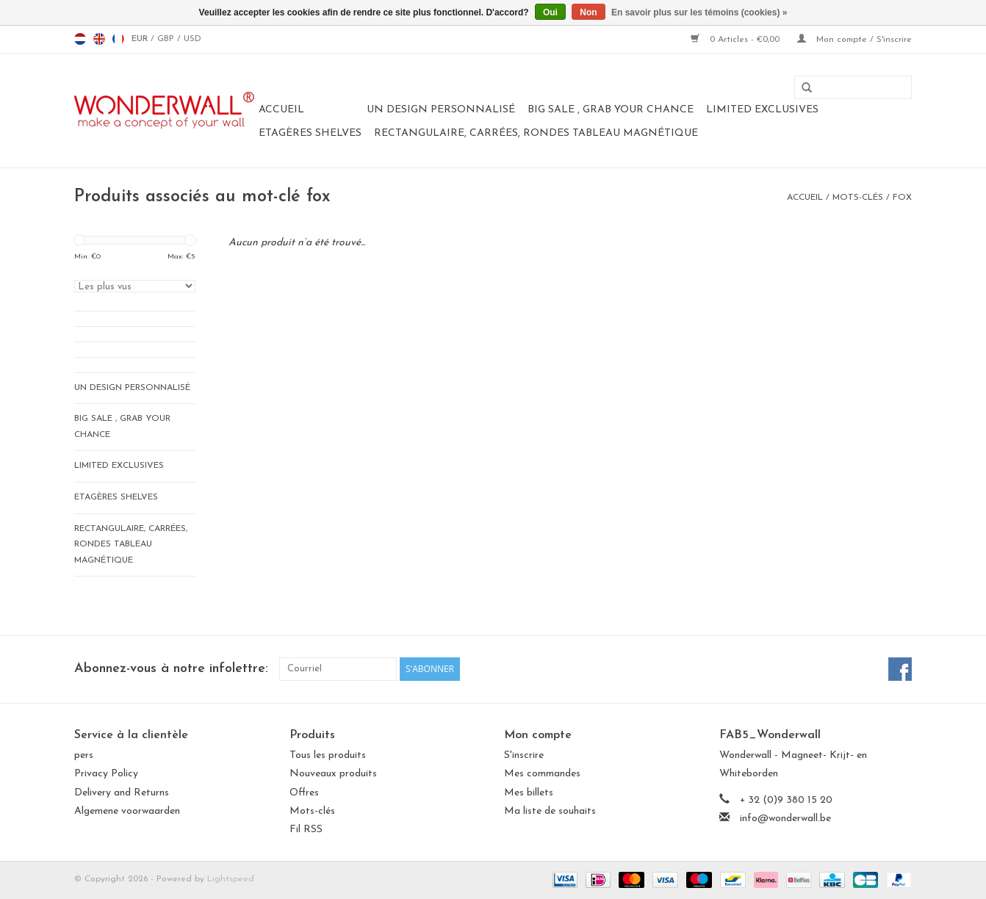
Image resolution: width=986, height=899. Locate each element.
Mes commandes (542, 773)
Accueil (281, 109)
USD (192, 39)
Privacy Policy (106, 773)
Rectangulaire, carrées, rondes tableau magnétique (536, 133)
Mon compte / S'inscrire (854, 39)
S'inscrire (524, 755)
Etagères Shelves (310, 133)
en (99, 39)
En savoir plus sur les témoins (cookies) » (699, 12)
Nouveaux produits (333, 773)
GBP (167, 39)
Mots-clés (857, 197)
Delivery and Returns (121, 792)
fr (118, 39)
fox (902, 197)
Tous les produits (327, 755)
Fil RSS (306, 829)
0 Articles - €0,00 (736, 39)
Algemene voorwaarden (127, 811)
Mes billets (528, 792)
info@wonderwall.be (785, 818)
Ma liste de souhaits (550, 811)
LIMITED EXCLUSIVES (762, 109)
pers (83, 755)
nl (80, 39)
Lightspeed (230, 879)
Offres (304, 792)
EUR (141, 39)
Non (588, 12)
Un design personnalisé (441, 109)
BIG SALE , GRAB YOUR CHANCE (611, 109)
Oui (550, 12)
